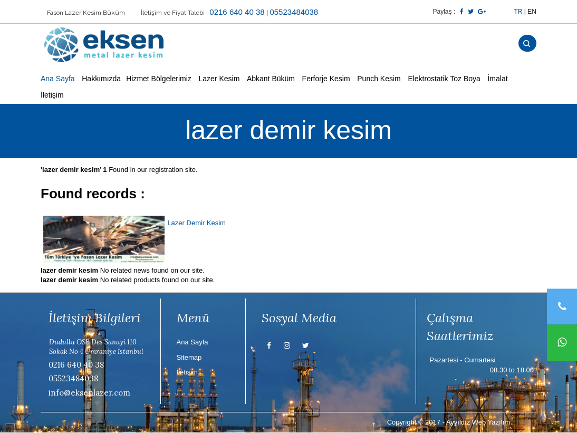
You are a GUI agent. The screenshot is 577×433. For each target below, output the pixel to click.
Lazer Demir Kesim (196, 223)
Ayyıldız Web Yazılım (478, 422)
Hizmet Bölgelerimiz (158, 79)
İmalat (497, 79)
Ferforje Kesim (326, 79)
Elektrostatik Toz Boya (444, 79)
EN (531, 11)
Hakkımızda (101, 79)
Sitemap (189, 357)
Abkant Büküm (271, 79)
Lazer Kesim (218, 79)
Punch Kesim (378, 79)
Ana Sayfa (58, 79)
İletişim (52, 95)
